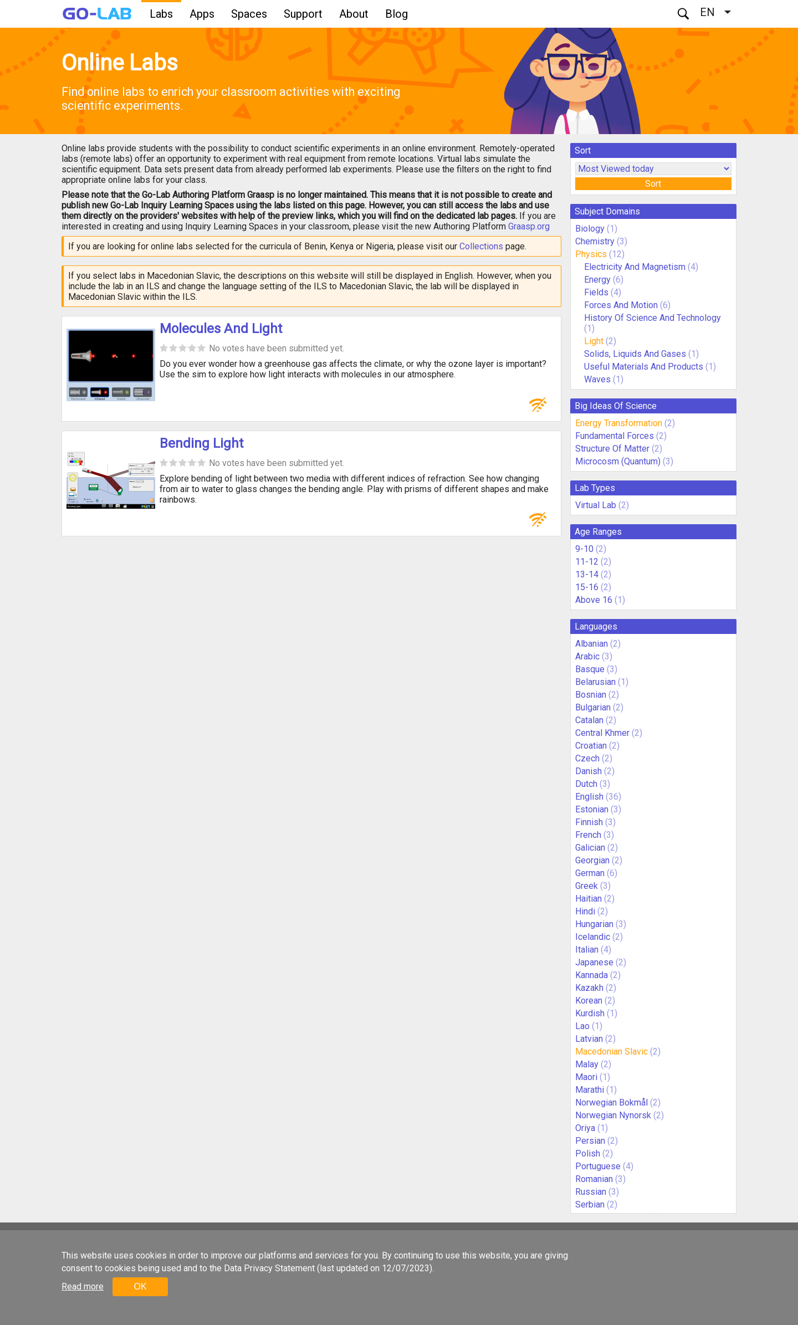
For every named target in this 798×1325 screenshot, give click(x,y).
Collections (481, 246)
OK (140, 1286)
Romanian (594, 1179)
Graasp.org (529, 226)
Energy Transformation (618, 423)
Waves (598, 379)
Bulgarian (593, 707)
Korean (588, 1000)
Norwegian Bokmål (611, 1102)
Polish (587, 1153)
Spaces (249, 14)
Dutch (586, 784)
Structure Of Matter (612, 448)
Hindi (585, 911)
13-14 (586, 574)
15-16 (586, 587)
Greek (586, 886)
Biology (590, 228)
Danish (588, 771)
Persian (590, 1140)
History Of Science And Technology (652, 318)
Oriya (585, 1128)
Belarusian (595, 682)
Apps (202, 14)
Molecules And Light (221, 328)
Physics (591, 254)
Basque (590, 669)
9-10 (584, 549)
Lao (582, 1026)
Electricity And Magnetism (635, 267)
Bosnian (590, 694)
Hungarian (594, 924)
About (354, 14)
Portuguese (598, 1166)
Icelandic (592, 937)
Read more (83, 1286)
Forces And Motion (621, 305)
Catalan (589, 720)
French (588, 835)
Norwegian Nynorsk (613, 1115)
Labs (161, 14)
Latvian (589, 1039)
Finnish (589, 822)
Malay (586, 1064)
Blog (396, 14)
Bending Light (201, 443)
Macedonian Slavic (611, 1051)
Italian (586, 949)
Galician (590, 847)
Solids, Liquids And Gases (635, 354)
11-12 (586, 561)
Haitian (588, 898)
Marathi (589, 1089)
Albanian (591, 643)
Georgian (592, 860)
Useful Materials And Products (643, 366)
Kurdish (590, 1013)
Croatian (591, 745)
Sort (653, 183)
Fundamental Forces (614, 436)
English (589, 796)
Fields (596, 292)
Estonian (591, 809)
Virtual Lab (595, 505)
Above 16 (593, 600)
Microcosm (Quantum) (618, 461)
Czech (587, 758)
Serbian (590, 1204)
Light (593, 341)
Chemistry (595, 241)
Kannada (591, 975)
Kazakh (589, 988)
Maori (586, 1077)
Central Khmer (602, 733)
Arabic (587, 656)
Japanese (594, 962)
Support (303, 14)
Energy (597, 279)
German (590, 873)
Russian (590, 1191)
